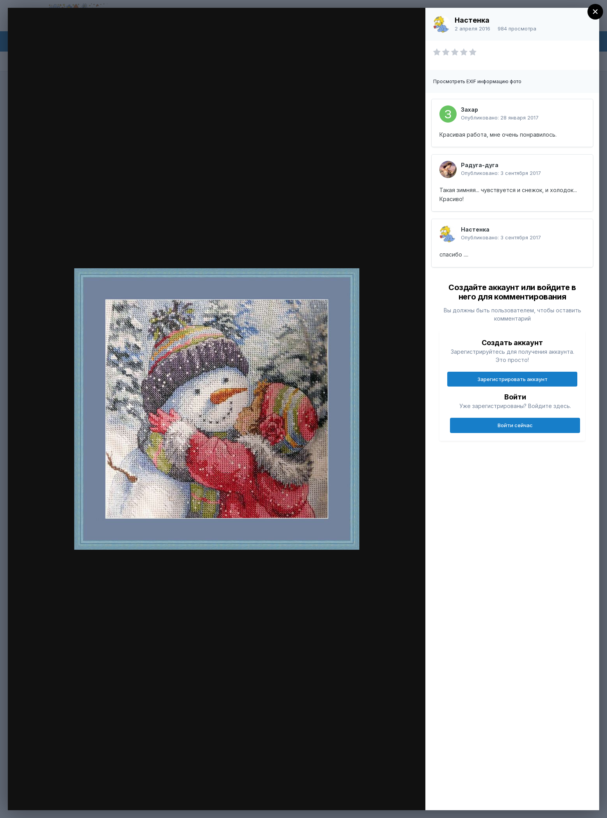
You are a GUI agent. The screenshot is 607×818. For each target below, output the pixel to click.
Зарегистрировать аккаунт (512, 379)
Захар (469, 109)
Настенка (472, 20)
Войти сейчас (515, 425)
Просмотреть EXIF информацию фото (477, 81)
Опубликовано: (500, 117)
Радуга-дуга (479, 165)
